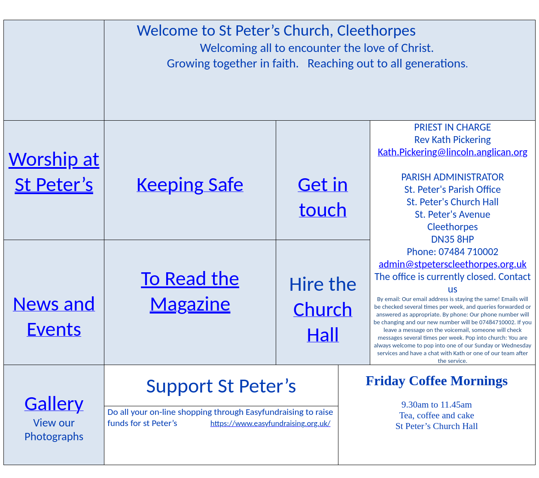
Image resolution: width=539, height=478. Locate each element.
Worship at (54, 158)
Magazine (190, 303)
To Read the (190, 278)
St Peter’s (54, 184)
